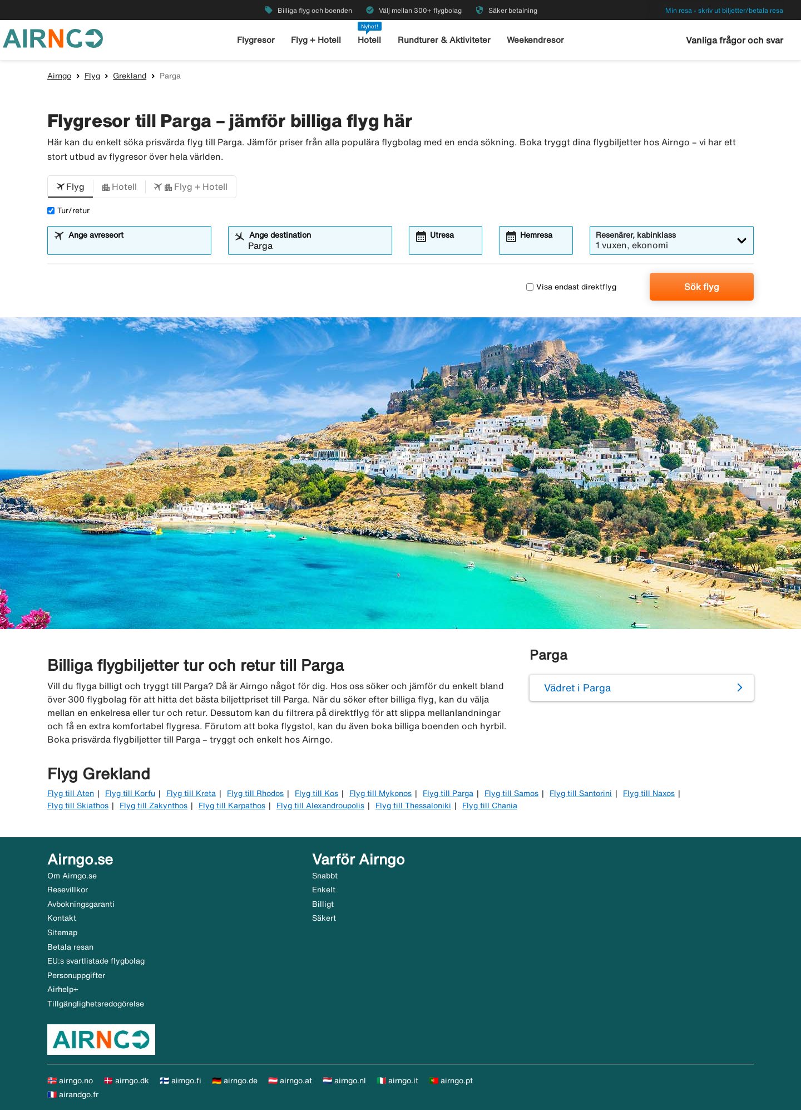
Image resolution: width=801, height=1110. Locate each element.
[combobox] (136, 245)
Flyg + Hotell (316, 40)
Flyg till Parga (448, 793)
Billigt (323, 904)
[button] (70, 187)
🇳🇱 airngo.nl (344, 1080)
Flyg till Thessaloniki (413, 805)
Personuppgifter (76, 975)
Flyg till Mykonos (380, 793)
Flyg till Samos (511, 793)
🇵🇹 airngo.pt (451, 1080)
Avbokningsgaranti (81, 904)
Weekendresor (535, 40)
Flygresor (256, 40)
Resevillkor (67, 889)
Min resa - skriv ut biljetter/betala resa (724, 10)
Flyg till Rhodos (255, 793)
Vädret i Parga (577, 687)
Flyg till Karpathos (232, 805)
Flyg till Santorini (581, 793)
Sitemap (62, 932)
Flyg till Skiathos (77, 805)
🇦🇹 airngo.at (290, 1080)
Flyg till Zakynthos (153, 805)
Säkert (324, 918)
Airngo (59, 76)
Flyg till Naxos (649, 793)
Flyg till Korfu (130, 793)
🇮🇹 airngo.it (397, 1080)
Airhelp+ (62, 989)
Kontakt (61, 918)
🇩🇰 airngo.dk (126, 1080)
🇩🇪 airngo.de (235, 1080)
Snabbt (325, 876)
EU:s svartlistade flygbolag (96, 961)
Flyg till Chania (489, 805)
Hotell (369, 40)
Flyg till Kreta (191, 793)
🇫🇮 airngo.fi (180, 1080)
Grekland (129, 76)
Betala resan (70, 947)
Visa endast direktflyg (571, 287)
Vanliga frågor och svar (734, 40)
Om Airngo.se (72, 876)
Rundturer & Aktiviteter (444, 40)
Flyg (92, 76)
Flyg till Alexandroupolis (320, 805)
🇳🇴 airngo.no (70, 1080)
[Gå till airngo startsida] (53, 37)
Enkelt (323, 889)
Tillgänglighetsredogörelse (95, 1004)
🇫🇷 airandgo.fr (72, 1094)
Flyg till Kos (316, 793)
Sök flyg (701, 286)
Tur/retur (68, 210)
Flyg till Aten (70, 793)
